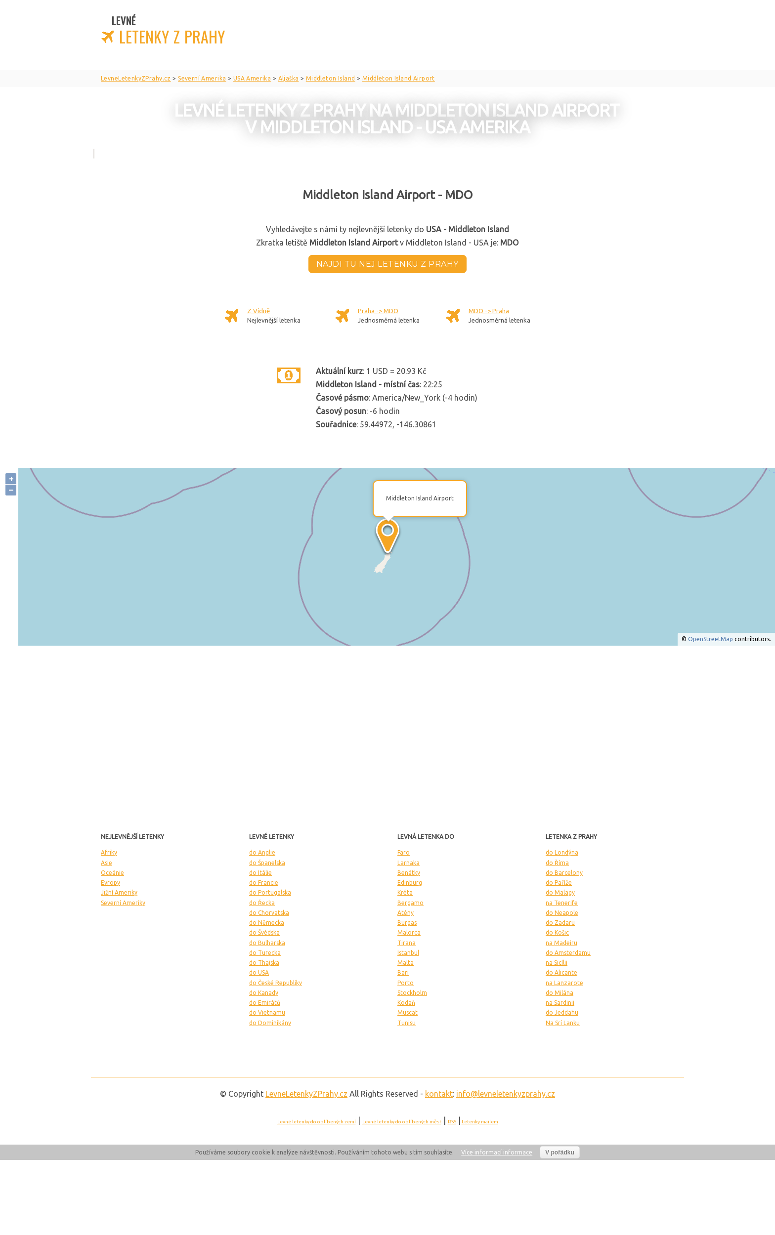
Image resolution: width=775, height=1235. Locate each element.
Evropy (110, 882)
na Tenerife (562, 903)
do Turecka (265, 952)
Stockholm (412, 992)
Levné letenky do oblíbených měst (401, 1121)
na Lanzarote (564, 983)
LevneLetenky (306, 1093)
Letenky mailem (480, 1121)
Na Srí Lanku (563, 1023)
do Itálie (260, 872)
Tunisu (406, 1023)
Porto (405, 983)
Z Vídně (258, 310)
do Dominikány (270, 1023)
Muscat (407, 1012)
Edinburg (409, 882)
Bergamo (410, 903)
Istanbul (408, 952)
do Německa (266, 922)
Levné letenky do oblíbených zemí (316, 1121)
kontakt (439, 1093)
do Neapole (562, 912)
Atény (405, 912)
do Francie (263, 882)
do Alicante (561, 972)
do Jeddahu (562, 1012)
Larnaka (408, 863)
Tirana (406, 943)
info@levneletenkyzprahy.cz (505, 1093)
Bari (403, 972)
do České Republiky (275, 983)
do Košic (557, 932)
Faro (403, 852)
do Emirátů (264, 1002)
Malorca (409, 932)
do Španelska (267, 863)
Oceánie (112, 872)
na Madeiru (561, 943)
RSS (452, 1121)
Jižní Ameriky (119, 892)
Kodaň (406, 1002)
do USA (259, 972)
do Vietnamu (267, 1012)
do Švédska (264, 932)
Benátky (408, 872)
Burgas (407, 922)
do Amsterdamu (568, 952)
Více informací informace (496, 1152)
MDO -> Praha (489, 310)
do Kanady (263, 992)
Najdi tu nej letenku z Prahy (387, 264)
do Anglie (262, 852)
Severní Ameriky (123, 903)
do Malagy (560, 892)
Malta (405, 962)
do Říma (557, 863)
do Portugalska (270, 892)
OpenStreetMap (710, 639)
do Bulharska (267, 943)
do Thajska (264, 962)
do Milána (559, 992)
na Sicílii (556, 962)
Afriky (109, 852)
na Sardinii (560, 1002)
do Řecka (262, 903)
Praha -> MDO (378, 310)
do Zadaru (560, 922)
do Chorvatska (269, 912)
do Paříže (559, 882)
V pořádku (559, 1152)
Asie (106, 863)
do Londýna (562, 852)
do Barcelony (564, 872)
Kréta (405, 892)
